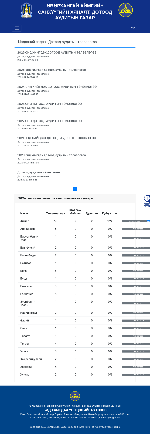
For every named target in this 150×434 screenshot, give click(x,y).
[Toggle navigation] (17, 28)
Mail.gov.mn (147, 204)
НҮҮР (132, 28)
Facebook (147, 198)
